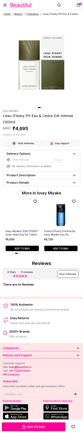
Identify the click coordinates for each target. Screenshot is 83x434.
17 (60, 253)
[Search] (59, 5)
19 (65, 253)
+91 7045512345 (19, 370)
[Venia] (21, 5)
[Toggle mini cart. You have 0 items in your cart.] (78, 5)
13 (49, 253)
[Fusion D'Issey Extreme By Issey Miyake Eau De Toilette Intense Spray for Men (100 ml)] (60, 213)
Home (7, 13)
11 (44, 253)
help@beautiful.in (20, 366)
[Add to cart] (22, 248)
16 (57, 253)
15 (55, 253)
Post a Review (67, 274)
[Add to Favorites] (73, 426)
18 (63, 253)
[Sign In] (64, 5)
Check (58, 159)
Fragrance (33, 13)
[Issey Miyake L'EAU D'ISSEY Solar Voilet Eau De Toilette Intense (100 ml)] (22, 213)
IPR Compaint (11, 374)
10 (41, 253)
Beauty (18, 13)
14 (52, 253)
